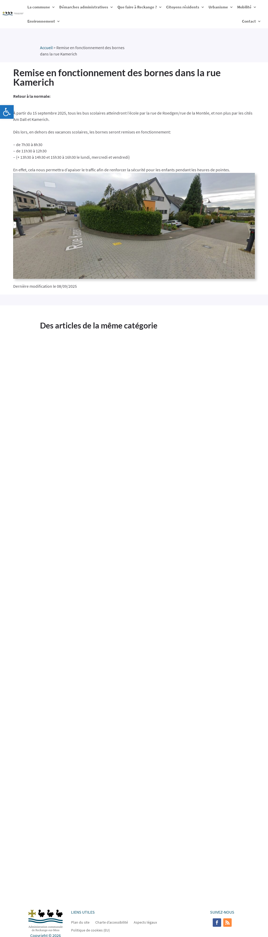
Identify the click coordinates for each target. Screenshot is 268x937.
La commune (38, 6)
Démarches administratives (83, 6)
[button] (7, 112)
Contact (249, 21)
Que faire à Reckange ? (137, 6)
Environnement (41, 21)
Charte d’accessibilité (111, 922)
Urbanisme (218, 6)
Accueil (46, 47)
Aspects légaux (145, 922)
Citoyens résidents (182, 6)
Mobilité (244, 6)
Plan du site (80, 922)
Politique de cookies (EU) (90, 930)
